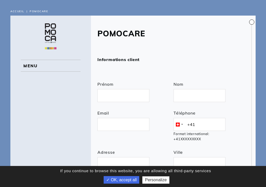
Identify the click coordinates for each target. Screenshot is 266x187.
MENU (30, 65)
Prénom (105, 84)
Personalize (156, 180)
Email (103, 113)
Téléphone (184, 113)
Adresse (106, 152)
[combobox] (179, 124)
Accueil (17, 11)
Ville (178, 152)
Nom (178, 84)
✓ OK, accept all (121, 180)
